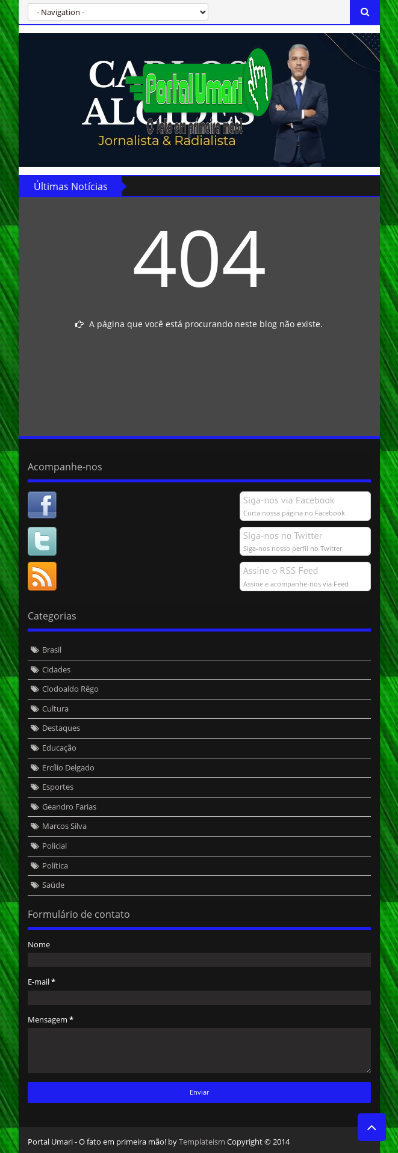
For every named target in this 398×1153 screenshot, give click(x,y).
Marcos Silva (64, 825)
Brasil (51, 649)
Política (55, 865)
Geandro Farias (69, 806)
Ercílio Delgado (68, 767)
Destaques (61, 727)
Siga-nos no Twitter (283, 535)
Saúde (53, 884)
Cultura (55, 708)
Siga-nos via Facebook (289, 500)
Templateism (202, 1141)
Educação (59, 747)
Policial (54, 845)
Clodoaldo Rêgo (70, 688)
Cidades (56, 669)
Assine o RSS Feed (281, 570)
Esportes (57, 786)
